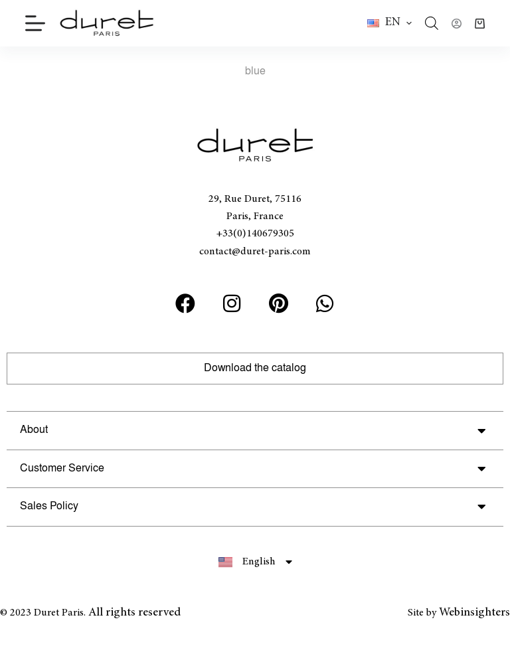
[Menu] (35, 23)
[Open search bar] (431, 23)
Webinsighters (474, 613)
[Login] (457, 24)
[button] (389, 23)
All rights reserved (134, 613)
